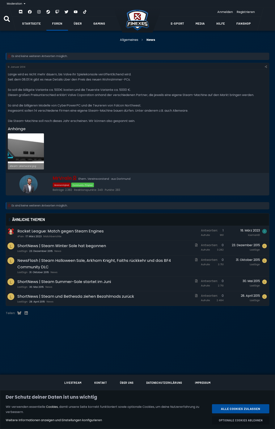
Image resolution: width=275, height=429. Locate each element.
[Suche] (7, 19)
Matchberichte (52, 236)
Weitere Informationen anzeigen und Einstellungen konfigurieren (54, 420)
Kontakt (100, 382)
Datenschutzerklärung (164, 382)
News (57, 251)
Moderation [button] (15, 4)
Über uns (126, 382)
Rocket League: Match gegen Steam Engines (60, 231)
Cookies (52, 406)
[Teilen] (266, 67)
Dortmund (123, 179)
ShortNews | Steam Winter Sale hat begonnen (61, 245)
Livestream (72, 382)
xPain (20, 236)
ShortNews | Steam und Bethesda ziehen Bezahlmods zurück (75, 296)
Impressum (202, 382)
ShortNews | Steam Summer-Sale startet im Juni (64, 281)
